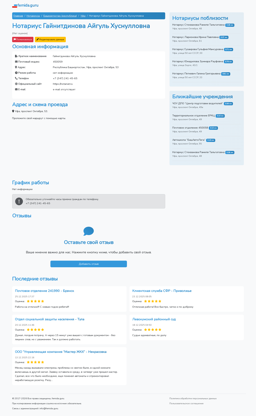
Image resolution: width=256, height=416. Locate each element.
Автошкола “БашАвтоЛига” (188, 140)
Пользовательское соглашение (186, 403)
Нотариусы (33, 16)
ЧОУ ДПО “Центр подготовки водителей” (197, 103)
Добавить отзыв (89, 264)
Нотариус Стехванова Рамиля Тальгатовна (198, 24)
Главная (18, 16)
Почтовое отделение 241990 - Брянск (44, 291)
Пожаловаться (23, 39)
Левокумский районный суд (154, 319)
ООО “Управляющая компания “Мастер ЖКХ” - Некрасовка (61, 352)
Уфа (82, 16)
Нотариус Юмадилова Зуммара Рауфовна (197, 61)
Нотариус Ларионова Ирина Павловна (195, 37)
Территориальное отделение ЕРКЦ (193, 115)
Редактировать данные (50, 39)
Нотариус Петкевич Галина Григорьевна (196, 73)
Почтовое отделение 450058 (190, 127)
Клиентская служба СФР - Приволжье (161, 291)
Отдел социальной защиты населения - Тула (49, 319)
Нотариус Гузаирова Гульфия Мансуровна (197, 49)
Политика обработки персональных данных (193, 398)
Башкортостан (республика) (60, 16)
